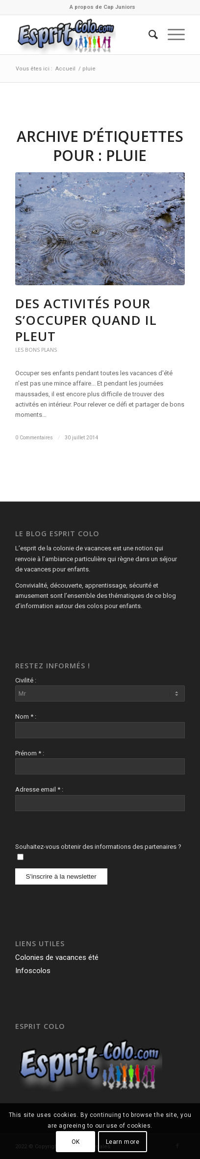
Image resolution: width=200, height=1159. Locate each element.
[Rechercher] (148, 34)
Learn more (123, 1141)
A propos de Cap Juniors (102, 7)
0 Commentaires (34, 437)
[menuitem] (102, 7)
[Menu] (171, 34)
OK (76, 1141)
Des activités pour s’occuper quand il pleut (86, 320)
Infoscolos (32, 970)
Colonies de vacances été (57, 957)
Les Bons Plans (36, 349)
